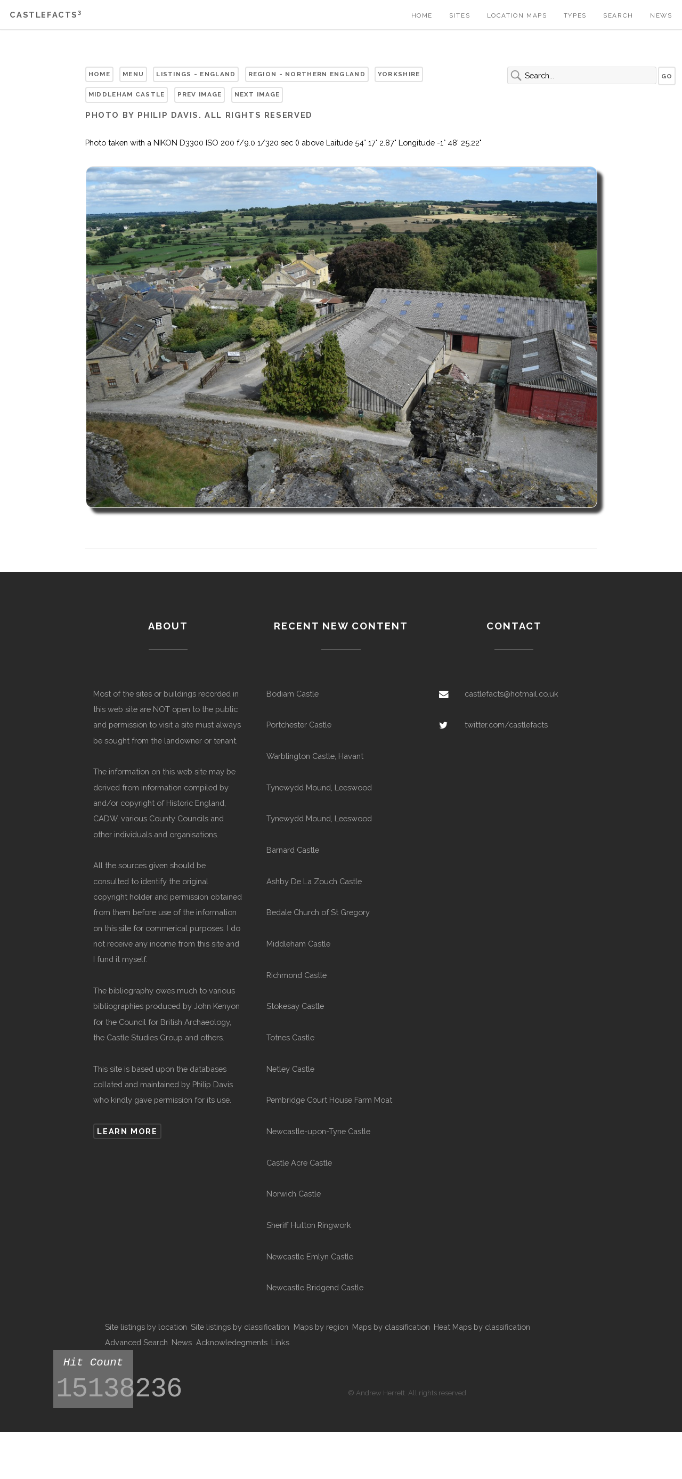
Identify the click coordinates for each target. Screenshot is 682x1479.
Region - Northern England (307, 74)
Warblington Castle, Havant (314, 756)
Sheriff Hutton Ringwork (308, 1225)
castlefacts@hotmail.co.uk (511, 693)
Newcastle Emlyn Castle (309, 1256)
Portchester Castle (298, 724)
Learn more (127, 1131)
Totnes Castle (290, 1037)
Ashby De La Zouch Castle (314, 881)
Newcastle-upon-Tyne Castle (318, 1131)
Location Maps (517, 15)
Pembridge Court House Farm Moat (329, 1099)
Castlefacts (46, 14)
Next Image (257, 94)
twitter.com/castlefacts (506, 724)
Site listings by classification (240, 1326)
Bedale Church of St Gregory (318, 912)
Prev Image (199, 94)
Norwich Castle (293, 1193)
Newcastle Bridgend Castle (314, 1287)
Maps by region (321, 1326)
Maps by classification (391, 1326)
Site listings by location (146, 1326)
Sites (459, 15)
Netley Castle (290, 1068)
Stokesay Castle (295, 1006)
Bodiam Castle (292, 693)
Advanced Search (136, 1342)
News (661, 15)
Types (575, 15)
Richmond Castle (296, 975)
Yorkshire (399, 74)
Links (280, 1342)
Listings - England (196, 74)
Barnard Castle (292, 849)
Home (422, 15)
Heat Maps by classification (482, 1326)
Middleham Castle (126, 94)
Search (618, 15)
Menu (133, 74)
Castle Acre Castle (299, 1162)
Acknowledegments (231, 1342)
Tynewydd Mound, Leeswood (319, 787)
